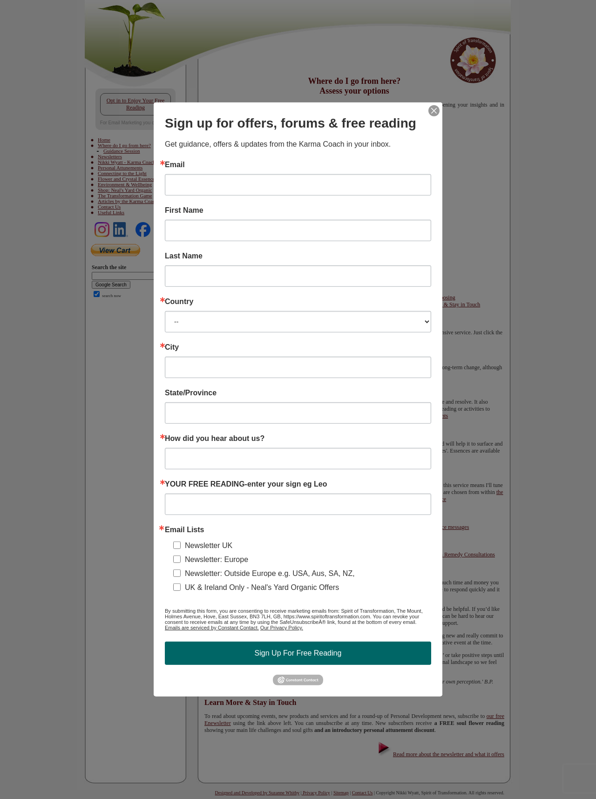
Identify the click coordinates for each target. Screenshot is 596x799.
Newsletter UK (208, 545)
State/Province (191, 393)
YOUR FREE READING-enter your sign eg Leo (246, 484)
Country (179, 301)
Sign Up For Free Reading (298, 653)
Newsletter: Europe (216, 559)
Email (175, 165)
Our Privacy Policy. (281, 627)
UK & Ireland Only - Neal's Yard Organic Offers (262, 587)
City (172, 347)
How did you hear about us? (214, 438)
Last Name (184, 256)
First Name (184, 210)
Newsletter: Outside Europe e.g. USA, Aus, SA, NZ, (270, 573)
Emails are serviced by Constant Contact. (212, 627)
